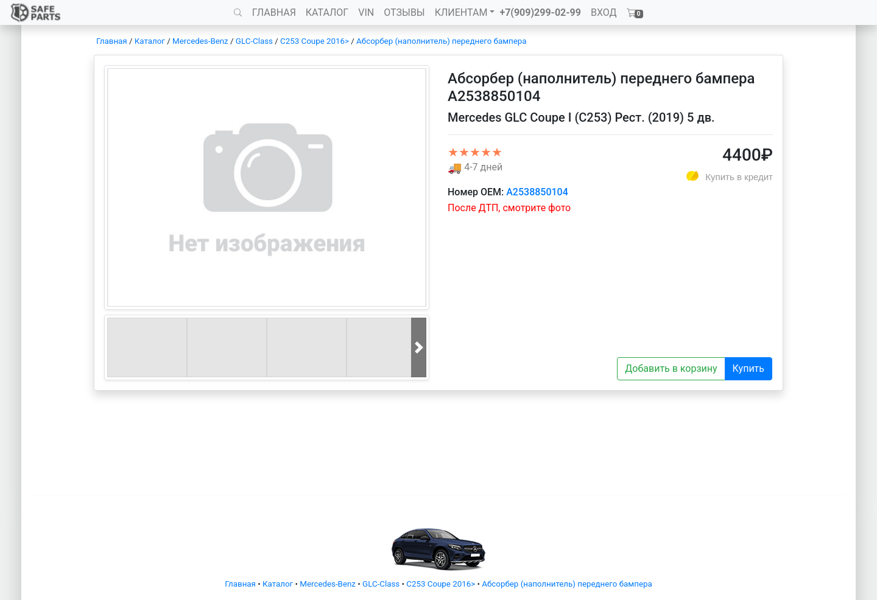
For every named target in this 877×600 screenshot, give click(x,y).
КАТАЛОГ (327, 12)
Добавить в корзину (671, 368)
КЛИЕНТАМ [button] (461, 12)
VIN (366, 12)
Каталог (150, 41)
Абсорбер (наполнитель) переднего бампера (441, 41)
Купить (748, 368)
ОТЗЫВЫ (404, 12)
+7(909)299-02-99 (540, 12)
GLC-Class (254, 41)
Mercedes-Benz (200, 41)
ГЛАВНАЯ (274, 12)
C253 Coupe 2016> (314, 41)
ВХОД (604, 12)
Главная (111, 41)
